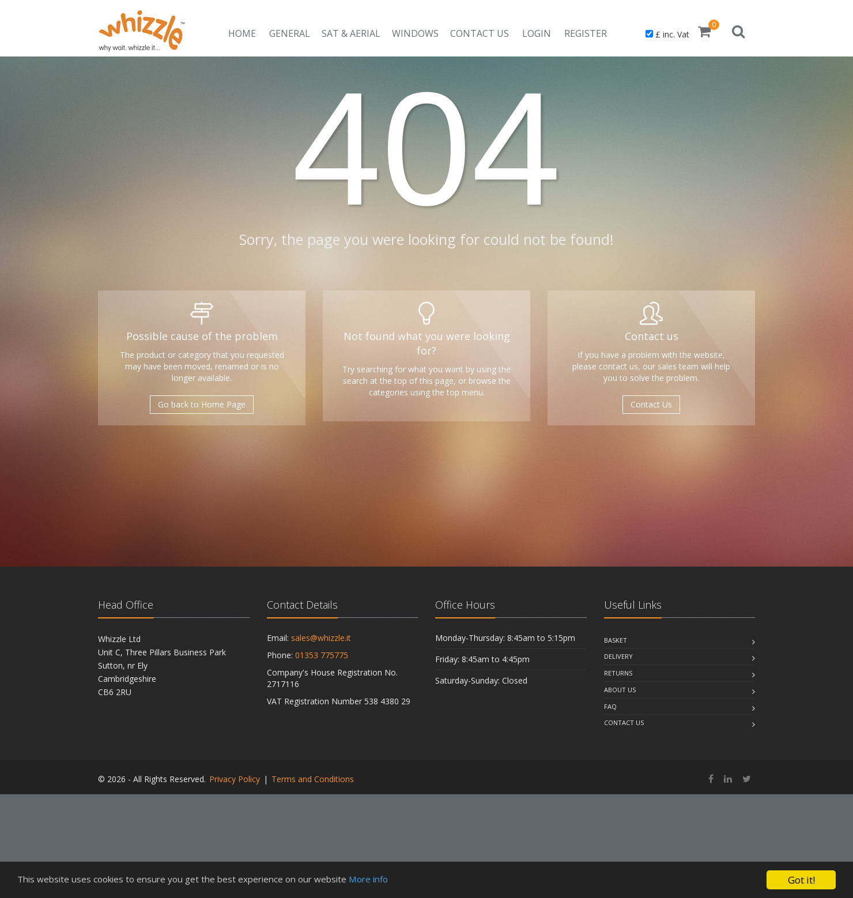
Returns (618, 673)
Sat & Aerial (351, 33)
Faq (610, 706)
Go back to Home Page (202, 404)
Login (536, 33)
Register (585, 33)
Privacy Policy (234, 779)
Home (242, 33)
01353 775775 (321, 655)
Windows (415, 33)
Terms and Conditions (312, 779)
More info (400, 880)
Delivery (618, 656)
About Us (620, 689)
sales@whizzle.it (321, 637)
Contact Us (479, 33)
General (289, 33)
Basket (615, 640)
